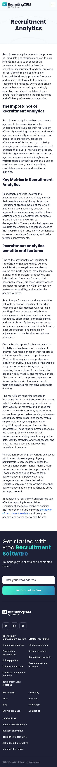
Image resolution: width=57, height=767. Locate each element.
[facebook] (14, 625)
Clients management (13, 645)
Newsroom (34, 704)
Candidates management (9, 652)
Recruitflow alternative (14, 736)
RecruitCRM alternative (14, 724)
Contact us (34, 710)
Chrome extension (38, 645)
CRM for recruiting (39, 639)
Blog (4, 704)
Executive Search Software (38, 665)
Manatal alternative (12, 749)
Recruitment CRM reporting (11, 683)
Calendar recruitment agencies (13, 674)
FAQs (5, 698)
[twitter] (22, 625)
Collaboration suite (12, 666)
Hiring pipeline (10, 660)
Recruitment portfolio (40, 657)
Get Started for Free (28, 590)
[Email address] (28, 580)
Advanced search (38, 651)
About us (33, 698)
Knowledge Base (11, 710)
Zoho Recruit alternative (15, 743)
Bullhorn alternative (12, 730)
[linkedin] (5, 625)
